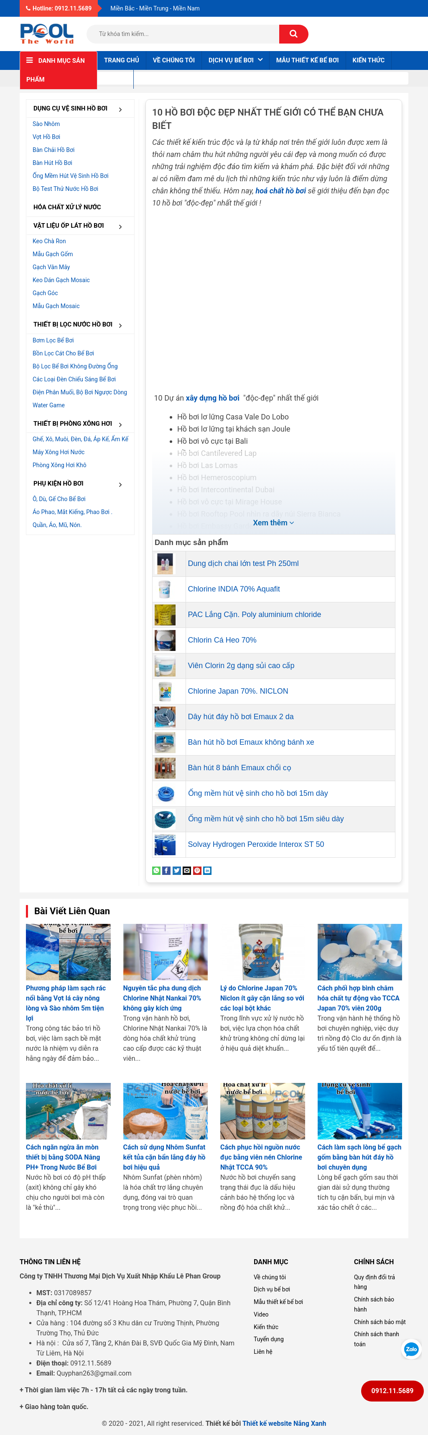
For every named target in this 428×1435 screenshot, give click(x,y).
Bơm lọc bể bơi (53, 340)
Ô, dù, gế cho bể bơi (59, 499)
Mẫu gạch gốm (53, 254)
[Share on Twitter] (177, 870)
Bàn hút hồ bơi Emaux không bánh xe (251, 742)
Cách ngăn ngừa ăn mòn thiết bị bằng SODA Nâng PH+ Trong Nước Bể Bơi (63, 1157)
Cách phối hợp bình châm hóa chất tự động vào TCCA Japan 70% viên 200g (359, 998)
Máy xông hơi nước (58, 452)
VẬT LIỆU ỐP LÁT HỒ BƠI (80, 226)
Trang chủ (121, 60)
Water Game (49, 405)
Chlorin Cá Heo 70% (222, 640)
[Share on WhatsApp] (156, 870)
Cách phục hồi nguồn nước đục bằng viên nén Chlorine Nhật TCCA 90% (261, 1157)
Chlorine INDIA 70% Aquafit (234, 589)
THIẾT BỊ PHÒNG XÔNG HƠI (80, 424)
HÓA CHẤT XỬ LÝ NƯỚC (67, 207)
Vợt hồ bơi (46, 137)
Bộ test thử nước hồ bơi (65, 188)
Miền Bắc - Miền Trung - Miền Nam (155, 8)
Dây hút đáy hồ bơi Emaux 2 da (241, 716)
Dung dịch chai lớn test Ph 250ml (243, 563)
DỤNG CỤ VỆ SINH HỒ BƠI (80, 109)
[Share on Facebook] (166, 870)
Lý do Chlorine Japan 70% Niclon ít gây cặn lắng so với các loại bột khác (262, 998)
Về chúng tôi (174, 60)
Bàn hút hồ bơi (52, 162)
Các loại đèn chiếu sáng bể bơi (74, 379)
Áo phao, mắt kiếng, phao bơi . (72, 512)
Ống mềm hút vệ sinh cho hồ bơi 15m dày (258, 793)
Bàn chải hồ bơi (53, 150)
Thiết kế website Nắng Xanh (284, 1423)
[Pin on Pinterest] (197, 870)
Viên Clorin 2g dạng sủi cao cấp (241, 665)
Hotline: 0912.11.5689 (59, 8)
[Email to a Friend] (187, 870)
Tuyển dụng (269, 1339)
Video (261, 1314)
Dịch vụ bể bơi (272, 1289)
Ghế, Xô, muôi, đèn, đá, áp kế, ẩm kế (80, 439)
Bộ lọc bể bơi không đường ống (75, 366)
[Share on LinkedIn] (207, 870)
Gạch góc (45, 293)
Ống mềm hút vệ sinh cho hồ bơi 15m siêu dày (266, 819)
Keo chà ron (49, 241)
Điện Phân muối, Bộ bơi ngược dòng (80, 392)
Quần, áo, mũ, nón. (57, 525)
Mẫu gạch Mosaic (56, 306)
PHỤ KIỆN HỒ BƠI (80, 484)
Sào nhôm (46, 124)
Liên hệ (115, 79)
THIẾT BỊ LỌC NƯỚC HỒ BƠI (80, 325)
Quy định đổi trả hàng (374, 1282)
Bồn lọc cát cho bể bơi (63, 353)
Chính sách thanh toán (376, 1339)
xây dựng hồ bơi (214, 397)
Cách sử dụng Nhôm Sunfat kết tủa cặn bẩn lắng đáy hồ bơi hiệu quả (164, 1157)
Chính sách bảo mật (380, 1322)
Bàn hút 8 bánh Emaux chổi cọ (239, 768)
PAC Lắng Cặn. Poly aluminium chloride (254, 614)
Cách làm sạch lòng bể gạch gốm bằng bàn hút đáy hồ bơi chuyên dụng (360, 1157)
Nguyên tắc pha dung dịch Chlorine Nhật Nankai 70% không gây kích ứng (162, 998)
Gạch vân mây (51, 267)
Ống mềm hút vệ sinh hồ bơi (71, 175)
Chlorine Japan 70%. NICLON (238, 691)
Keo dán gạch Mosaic (61, 280)
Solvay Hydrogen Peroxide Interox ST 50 (256, 844)
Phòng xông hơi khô (60, 465)
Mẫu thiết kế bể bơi (307, 60)
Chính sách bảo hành (374, 1304)
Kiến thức (369, 60)
